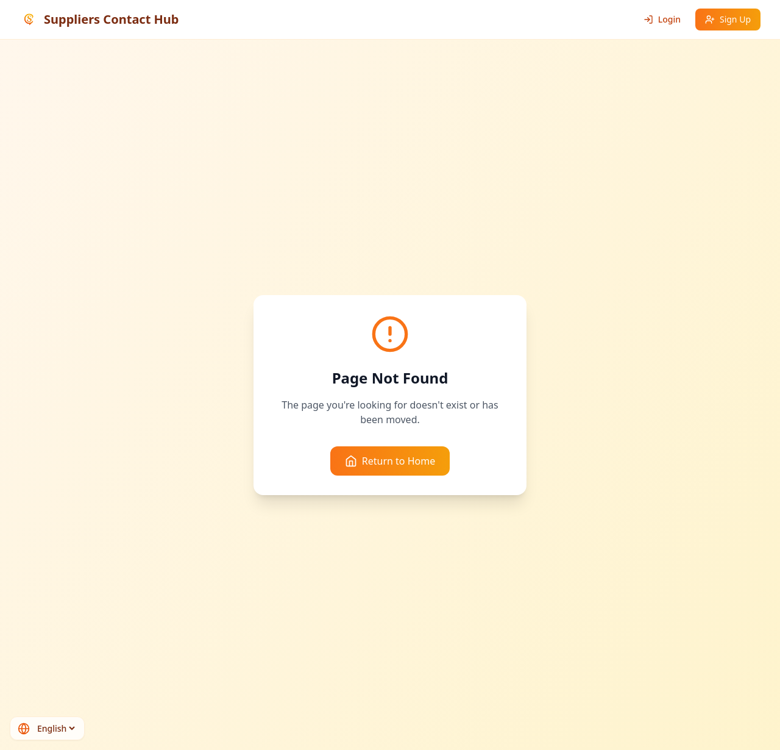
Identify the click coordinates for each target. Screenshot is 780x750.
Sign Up (728, 19)
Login (662, 19)
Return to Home (390, 461)
